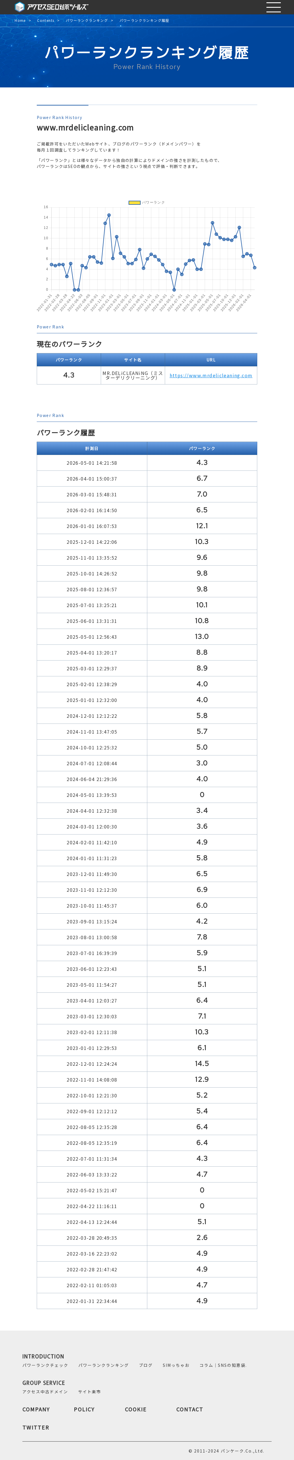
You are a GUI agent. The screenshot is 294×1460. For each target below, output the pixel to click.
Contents (45, 20)
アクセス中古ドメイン (45, 1391)
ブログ (146, 1365)
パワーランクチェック (45, 1365)
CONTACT (189, 1409)
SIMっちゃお (176, 1365)
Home (20, 20)
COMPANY (36, 1409)
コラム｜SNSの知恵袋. (223, 1365)
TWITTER (35, 1427)
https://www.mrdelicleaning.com (211, 375)
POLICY (84, 1409)
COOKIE (136, 1409)
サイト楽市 (89, 1391)
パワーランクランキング (87, 20)
